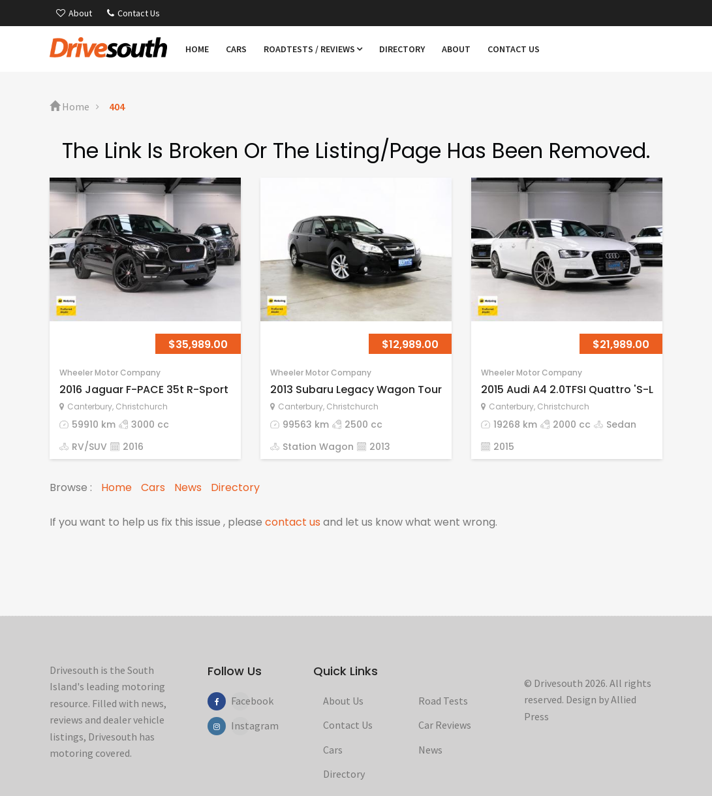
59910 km (94, 424)
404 (117, 106)
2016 (133, 446)
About (74, 13)
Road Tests (443, 700)
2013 (379, 446)
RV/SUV (89, 446)
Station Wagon (318, 446)
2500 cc (363, 424)
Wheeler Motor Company (110, 372)
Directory (402, 49)
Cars (236, 49)
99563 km (306, 424)
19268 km (515, 424)
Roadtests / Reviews (313, 49)
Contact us (514, 49)
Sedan (621, 424)
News (188, 487)
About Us (343, 700)
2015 (503, 446)
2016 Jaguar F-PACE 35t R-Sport (143, 389)
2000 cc (572, 424)
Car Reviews (444, 724)
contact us (292, 522)
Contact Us (133, 13)
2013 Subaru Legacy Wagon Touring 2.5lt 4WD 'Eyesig (409, 389)
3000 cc (150, 424)
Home (197, 49)
